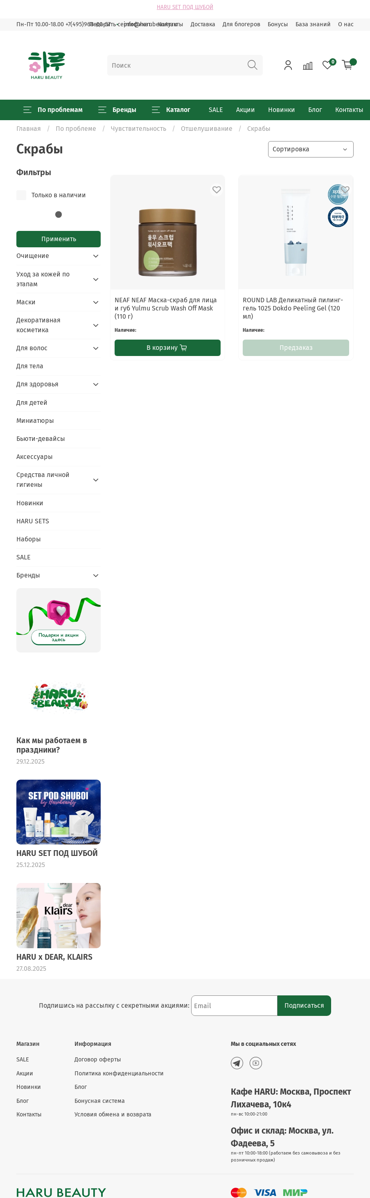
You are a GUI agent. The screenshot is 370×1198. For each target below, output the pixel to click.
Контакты (349, 110)
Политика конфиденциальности (119, 1073)
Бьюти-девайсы (40, 439)
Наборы (28, 539)
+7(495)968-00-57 (88, 24)
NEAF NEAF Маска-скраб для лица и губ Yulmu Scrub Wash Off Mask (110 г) (166, 308)
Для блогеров (241, 24)
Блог (315, 110)
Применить (58, 239)
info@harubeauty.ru (150, 24)
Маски (26, 302)
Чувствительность (138, 128)
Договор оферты (97, 1059)
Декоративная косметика (38, 325)
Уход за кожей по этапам (43, 279)
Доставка (203, 24)
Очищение (32, 256)
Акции (245, 110)
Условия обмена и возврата (112, 1114)
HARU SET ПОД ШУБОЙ (185, 7)
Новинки (281, 110)
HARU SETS (32, 521)
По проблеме (76, 128)
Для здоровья (37, 384)
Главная (28, 128)
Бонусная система (99, 1101)
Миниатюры (35, 420)
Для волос (31, 348)
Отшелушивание (206, 128)
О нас (346, 24)
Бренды (117, 110)
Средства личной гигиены (43, 479)
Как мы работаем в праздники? (51, 745)
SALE (216, 110)
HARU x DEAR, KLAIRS (54, 957)
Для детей (31, 402)
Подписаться (304, 1005)
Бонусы (278, 24)
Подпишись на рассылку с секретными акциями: (115, 1005)
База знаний (313, 24)
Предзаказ (296, 347)
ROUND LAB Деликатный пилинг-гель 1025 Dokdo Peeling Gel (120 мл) (293, 308)
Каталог (171, 110)
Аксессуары (34, 457)
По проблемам (53, 110)
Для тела (29, 366)
